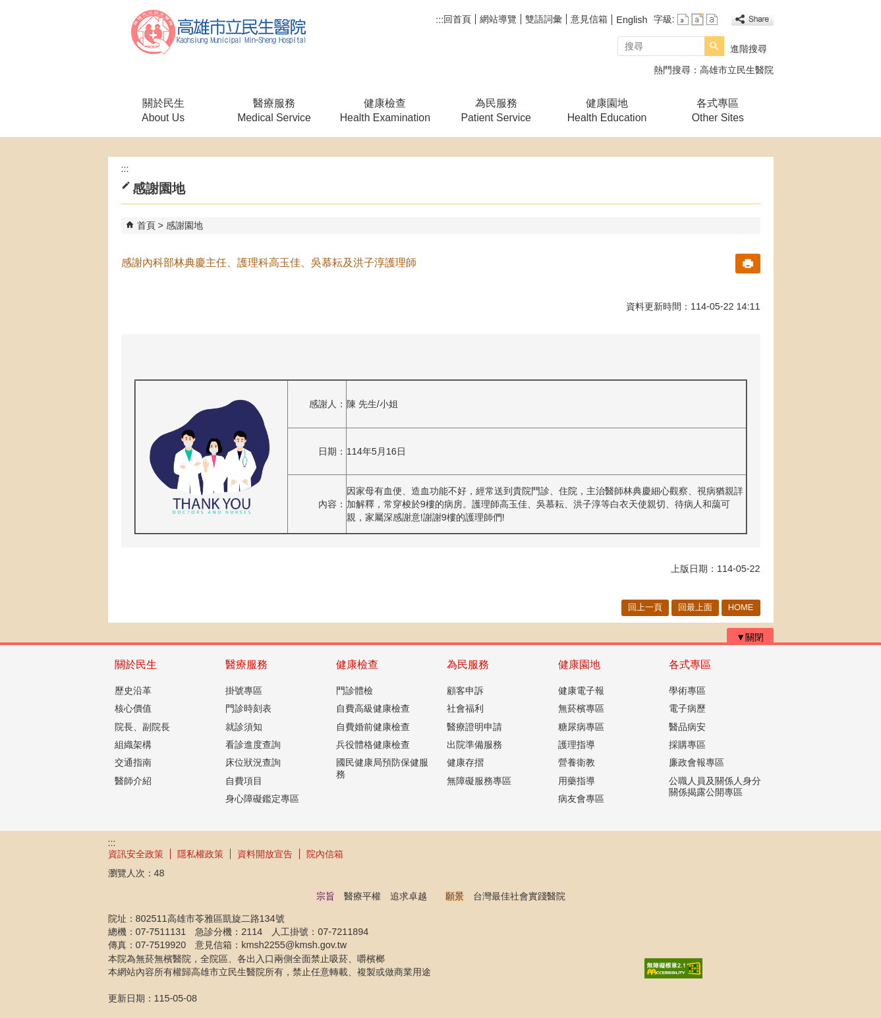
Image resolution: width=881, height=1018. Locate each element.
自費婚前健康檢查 (373, 726)
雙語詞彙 (543, 19)
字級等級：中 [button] (697, 19)
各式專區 (690, 664)
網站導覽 (498, 19)
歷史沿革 (133, 690)
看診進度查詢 (253, 744)
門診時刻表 (248, 708)
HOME (741, 607)
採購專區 (687, 744)
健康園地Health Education (607, 110)
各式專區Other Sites (718, 110)
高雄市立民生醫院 (219, 32)
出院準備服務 (474, 744)
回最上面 (695, 607)
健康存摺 (465, 762)
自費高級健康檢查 (373, 708)
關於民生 (136, 664)
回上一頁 (645, 607)
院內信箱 (324, 854)
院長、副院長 (142, 726)
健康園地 (579, 664)
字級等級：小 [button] (683, 19)
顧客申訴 (465, 690)
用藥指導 (576, 781)
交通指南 (133, 762)
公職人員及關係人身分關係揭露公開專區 (715, 786)
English (631, 19)
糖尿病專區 (581, 726)
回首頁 (457, 19)
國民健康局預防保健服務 (382, 768)
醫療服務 (246, 664)
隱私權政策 (200, 854)
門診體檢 (354, 690)
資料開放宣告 (265, 854)
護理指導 (576, 744)
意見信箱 (589, 19)
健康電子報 (581, 690)
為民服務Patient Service (495, 110)
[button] (714, 46)
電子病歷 (687, 708)
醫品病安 (687, 726)
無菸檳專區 (581, 708)
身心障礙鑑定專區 (262, 798)
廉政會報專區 (696, 762)
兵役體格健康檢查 (373, 744)
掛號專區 (243, 690)
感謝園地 (184, 225)
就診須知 (243, 726)
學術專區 (687, 690)
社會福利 (465, 708)
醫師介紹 (133, 781)
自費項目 (243, 781)
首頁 (146, 225)
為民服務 (468, 664)
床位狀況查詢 (253, 762)
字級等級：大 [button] (712, 19)
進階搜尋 (748, 48)
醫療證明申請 (474, 726)
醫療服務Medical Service (274, 110)
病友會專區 (581, 798)
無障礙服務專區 (479, 781)
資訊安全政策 (135, 854)
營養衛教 (576, 762)
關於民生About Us (163, 110)
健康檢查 (357, 664)
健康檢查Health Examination (385, 110)
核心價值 (133, 708)
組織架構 (133, 744)
